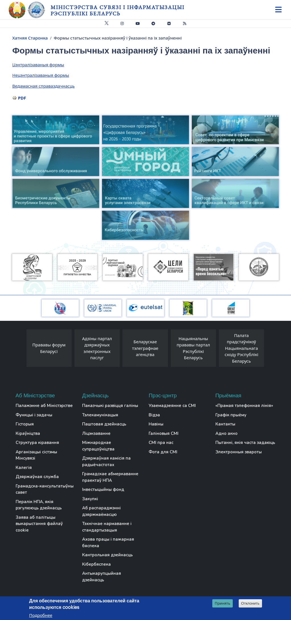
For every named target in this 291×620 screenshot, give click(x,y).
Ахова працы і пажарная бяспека (108, 542)
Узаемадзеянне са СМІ (172, 405)
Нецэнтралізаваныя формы (40, 75)
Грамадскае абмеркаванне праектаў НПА (110, 477)
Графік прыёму (230, 415)
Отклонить (250, 604)
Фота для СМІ (163, 452)
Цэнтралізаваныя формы (38, 64)
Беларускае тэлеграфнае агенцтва (145, 348)
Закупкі (90, 499)
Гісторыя (25, 424)
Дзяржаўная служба (37, 477)
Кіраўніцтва (28, 433)
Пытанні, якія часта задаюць (245, 442)
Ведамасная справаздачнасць (43, 86)
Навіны (156, 424)
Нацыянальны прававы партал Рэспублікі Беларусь (193, 348)
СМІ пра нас (161, 442)
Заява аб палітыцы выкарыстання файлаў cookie (39, 523)
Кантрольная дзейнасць (107, 555)
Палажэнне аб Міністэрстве (44, 405)
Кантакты (225, 424)
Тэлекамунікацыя (100, 415)
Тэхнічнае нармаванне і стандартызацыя (107, 527)
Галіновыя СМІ (163, 433)
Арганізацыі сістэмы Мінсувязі (36, 455)
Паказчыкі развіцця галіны (110, 405)
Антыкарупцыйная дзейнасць (101, 577)
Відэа (154, 415)
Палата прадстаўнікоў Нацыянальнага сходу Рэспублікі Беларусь (241, 348)
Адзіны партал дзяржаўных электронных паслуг (97, 348)
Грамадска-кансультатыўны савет (45, 489)
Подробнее (40, 615)
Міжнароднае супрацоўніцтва (98, 446)
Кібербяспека (96, 564)
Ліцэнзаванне (96, 433)
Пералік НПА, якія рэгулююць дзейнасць (39, 505)
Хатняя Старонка (30, 38)
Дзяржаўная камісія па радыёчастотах (106, 461)
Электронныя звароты (238, 452)
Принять (222, 603)
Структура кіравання (37, 442)
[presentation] (21, 349)
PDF (22, 98)
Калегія (24, 467)
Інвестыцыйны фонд (103, 489)
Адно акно (226, 433)
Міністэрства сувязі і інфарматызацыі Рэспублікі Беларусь (117, 10)
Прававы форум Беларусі (49, 348)
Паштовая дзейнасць (104, 424)
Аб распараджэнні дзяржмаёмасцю (101, 511)
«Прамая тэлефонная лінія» (244, 405)
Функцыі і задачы (34, 415)
